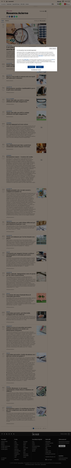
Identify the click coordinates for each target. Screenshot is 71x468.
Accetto (39, 66)
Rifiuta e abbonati (53, 48)
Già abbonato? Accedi (36, 69)
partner (52, 59)
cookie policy (40, 55)
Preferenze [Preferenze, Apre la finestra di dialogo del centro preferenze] (31, 66)
